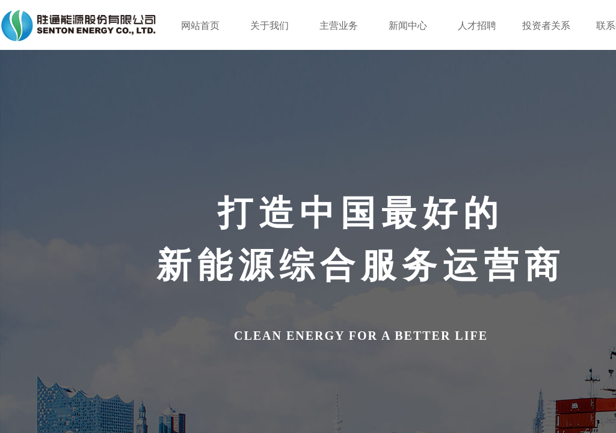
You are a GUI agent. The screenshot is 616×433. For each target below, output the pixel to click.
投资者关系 (546, 25)
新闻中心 (408, 25)
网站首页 (200, 25)
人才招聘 (477, 25)
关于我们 (269, 25)
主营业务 (338, 25)
